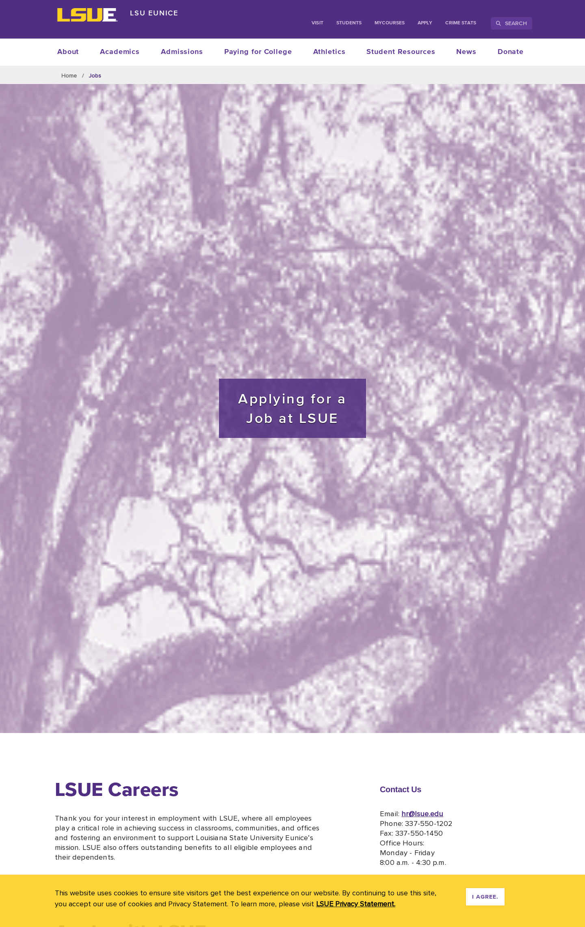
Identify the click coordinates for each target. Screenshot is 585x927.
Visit (317, 23)
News (466, 52)
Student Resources (400, 52)
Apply (425, 23)
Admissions (182, 52)
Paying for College (258, 52)
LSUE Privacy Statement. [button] (355, 904)
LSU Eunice (154, 13)
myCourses (390, 23)
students (349, 23)
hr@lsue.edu (422, 813)
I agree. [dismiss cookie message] (485, 897)
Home (69, 75)
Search (511, 23)
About (68, 52)
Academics (120, 52)
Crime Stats (460, 23)
